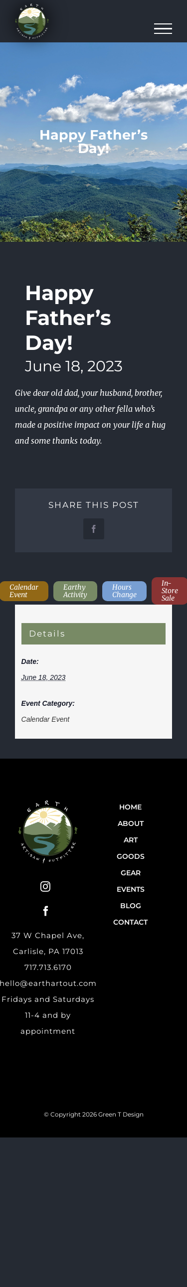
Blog (130, 905)
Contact (130, 922)
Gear (131, 872)
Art (131, 839)
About (131, 823)
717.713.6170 (48, 967)
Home (130, 807)
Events (131, 889)
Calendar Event (45, 719)
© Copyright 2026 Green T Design (94, 1114)
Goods (131, 856)
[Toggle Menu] (163, 28)
